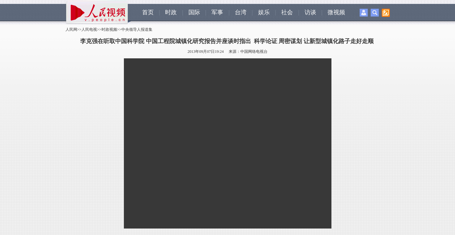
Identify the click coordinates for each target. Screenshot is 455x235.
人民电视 (89, 29)
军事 (217, 12)
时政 (171, 12)
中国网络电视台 (254, 51)
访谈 (310, 12)
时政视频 (109, 29)
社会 (287, 12)
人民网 (71, 29)
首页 (148, 12)
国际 (194, 12)
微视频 (336, 12)
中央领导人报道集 (136, 29)
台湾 (240, 12)
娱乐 (264, 12)
